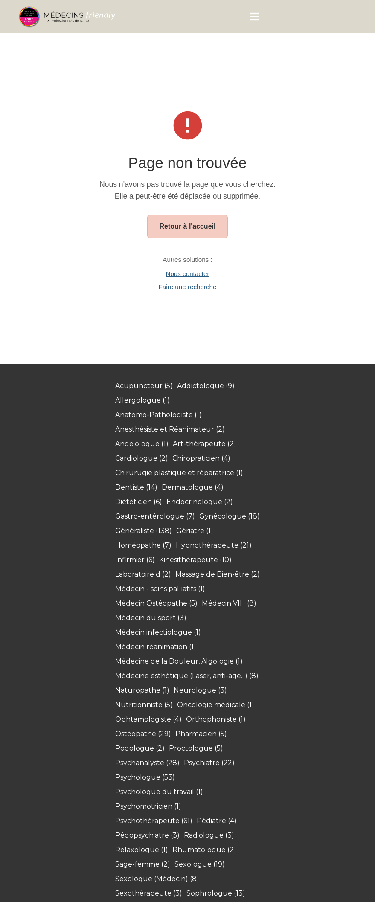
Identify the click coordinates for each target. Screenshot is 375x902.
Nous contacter (187, 273)
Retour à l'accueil (188, 226)
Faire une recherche (188, 286)
